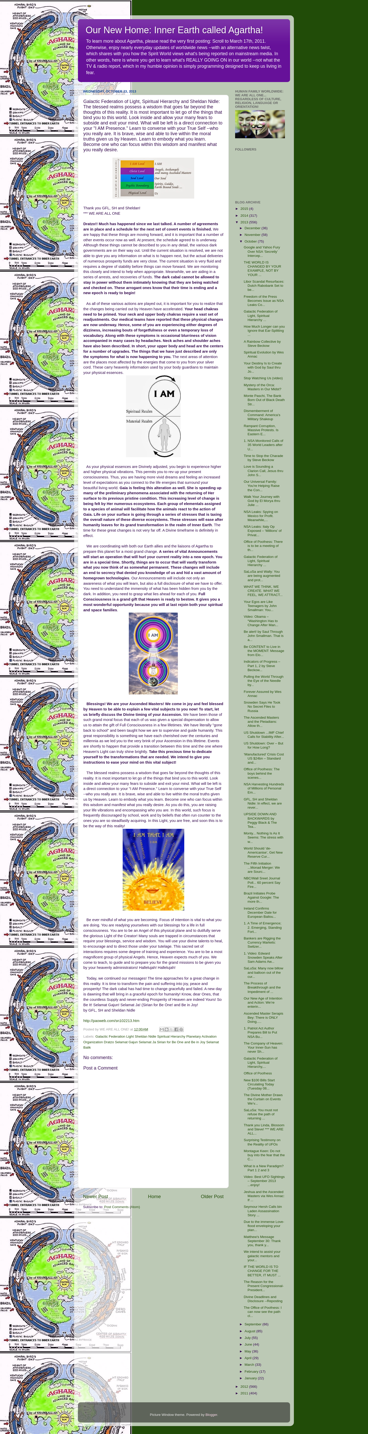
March (250, 1365)
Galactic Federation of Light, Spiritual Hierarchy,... (261, 1063)
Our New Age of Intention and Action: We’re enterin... (263, 1002)
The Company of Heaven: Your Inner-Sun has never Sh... (263, 1047)
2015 (244, 209)
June (249, 1344)
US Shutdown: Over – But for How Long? (263, 745)
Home (154, 1196)
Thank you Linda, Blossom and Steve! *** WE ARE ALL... (264, 1129)
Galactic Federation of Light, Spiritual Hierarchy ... (261, 315)
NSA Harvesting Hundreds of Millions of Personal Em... (264, 788)
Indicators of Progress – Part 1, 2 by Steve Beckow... (262, 666)
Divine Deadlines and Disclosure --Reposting (263, 1299)
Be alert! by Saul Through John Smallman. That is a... (264, 636)
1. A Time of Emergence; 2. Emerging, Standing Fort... (263, 927)
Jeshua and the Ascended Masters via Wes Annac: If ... (264, 1196)
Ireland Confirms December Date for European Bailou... (260, 913)
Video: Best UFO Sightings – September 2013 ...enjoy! (264, 1181)
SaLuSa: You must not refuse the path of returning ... (261, 1114)
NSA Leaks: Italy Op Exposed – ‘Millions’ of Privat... (263, 531)
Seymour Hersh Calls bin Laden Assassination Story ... (263, 1211)
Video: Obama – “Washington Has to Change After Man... (261, 621)
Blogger (211, 1415)
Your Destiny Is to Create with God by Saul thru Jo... (263, 367)
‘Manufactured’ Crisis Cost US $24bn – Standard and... (264, 758)
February (252, 1371)
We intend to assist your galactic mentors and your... (262, 1256)
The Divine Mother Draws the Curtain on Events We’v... (263, 1099)
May (248, 1351)
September (253, 1324)
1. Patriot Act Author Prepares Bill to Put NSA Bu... (260, 1032)
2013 (244, 222)
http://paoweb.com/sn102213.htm (111, 1021)
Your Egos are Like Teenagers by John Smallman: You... (260, 606)
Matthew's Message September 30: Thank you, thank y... (262, 1241)
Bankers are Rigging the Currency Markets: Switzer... (262, 942)
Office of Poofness (258, 1073)
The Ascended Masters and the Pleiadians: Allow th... (261, 722)
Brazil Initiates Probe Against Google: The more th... (261, 897)
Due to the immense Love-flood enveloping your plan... (264, 1226)
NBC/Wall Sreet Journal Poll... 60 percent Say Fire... (262, 882)
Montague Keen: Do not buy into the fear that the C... (264, 1155)
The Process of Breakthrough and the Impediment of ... (262, 987)
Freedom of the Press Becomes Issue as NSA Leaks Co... (264, 301)
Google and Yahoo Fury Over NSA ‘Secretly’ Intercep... (262, 251)
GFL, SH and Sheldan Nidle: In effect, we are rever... (263, 803)
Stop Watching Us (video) (263, 378)
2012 (244, 1387)
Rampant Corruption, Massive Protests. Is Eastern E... (261, 430)
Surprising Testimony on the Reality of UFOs (262, 1142)
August (250, 1331)
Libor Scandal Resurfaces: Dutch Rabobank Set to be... (264, 286)
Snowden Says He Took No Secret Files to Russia (262, 707)
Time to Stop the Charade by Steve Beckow (263, 458)
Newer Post (95, 1196)
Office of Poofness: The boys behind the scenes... (262, 773)
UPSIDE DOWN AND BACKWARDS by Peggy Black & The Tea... (260, 820)
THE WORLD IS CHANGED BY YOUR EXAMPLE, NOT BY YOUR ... (262, 268)
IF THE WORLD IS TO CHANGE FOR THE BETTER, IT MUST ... (262, 1271)
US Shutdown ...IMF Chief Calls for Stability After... (264, 735)
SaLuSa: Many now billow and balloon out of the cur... (263, 972)
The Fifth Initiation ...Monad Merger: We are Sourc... (262, 868)
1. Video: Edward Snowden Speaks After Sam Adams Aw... (263, 957)
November (253, 235)
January (251, 1378)
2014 (244, 215)
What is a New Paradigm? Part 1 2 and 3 (264, 1168)
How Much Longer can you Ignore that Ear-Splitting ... (264, 331)
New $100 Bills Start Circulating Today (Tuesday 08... (259, 1084)
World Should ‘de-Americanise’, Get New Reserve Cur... (263, 852)
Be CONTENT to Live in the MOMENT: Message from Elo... (264, 651)
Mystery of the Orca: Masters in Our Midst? (262, 387)
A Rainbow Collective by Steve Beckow (262, 344)
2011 (244, 1393)
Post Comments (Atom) (122, 1207)
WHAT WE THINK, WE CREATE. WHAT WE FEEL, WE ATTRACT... (263, 591)
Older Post (212, 1196)
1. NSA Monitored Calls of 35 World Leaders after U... (263, 445)
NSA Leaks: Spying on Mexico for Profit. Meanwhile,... (261, 516)
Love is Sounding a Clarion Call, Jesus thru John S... (263, 471)
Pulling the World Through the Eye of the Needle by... (264, 681)
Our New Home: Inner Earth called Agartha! (174, 30)
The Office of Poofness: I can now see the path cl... (263, 1312)
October (251, 241)
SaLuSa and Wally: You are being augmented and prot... (262, 576)
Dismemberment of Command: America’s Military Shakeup (262, 415)
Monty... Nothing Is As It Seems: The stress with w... (263, 837)
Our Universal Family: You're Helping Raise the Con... (262, 486)
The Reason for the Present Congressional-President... (264, 1286)
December (253, 228)
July (248, 1338)
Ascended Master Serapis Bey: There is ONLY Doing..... (263, 1018)
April (248, 1358)
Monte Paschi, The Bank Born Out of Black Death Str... (264, 400)
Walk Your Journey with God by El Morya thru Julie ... (262, 501)
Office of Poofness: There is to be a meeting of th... (263, 546)
